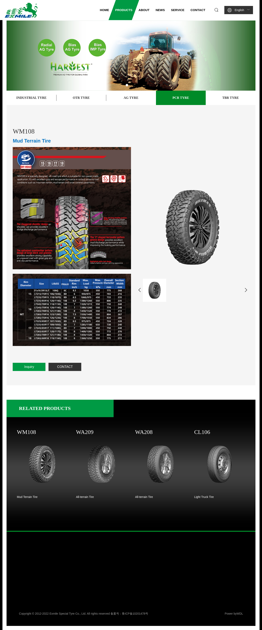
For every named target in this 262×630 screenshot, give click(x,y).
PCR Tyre (181, 97)
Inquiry (29, 367)
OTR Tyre (81, 97)
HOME (104, 10)
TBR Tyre (230, 97)
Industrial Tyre (31, 97)
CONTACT (65, 367)
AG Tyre (131, 97)
